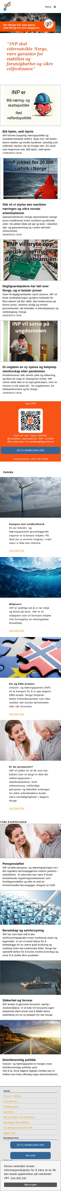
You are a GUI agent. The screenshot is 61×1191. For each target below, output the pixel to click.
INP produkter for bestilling (19, 1117)
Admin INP (9, 1133)
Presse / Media (12, 1096)
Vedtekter (8, 1112)
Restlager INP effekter (16, 1122)
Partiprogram (11, 1106)
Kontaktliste (10, 1101)
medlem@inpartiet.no (41, 441)
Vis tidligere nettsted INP (18, 1127)
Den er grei (30, 1184)
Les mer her (18, 1178)
